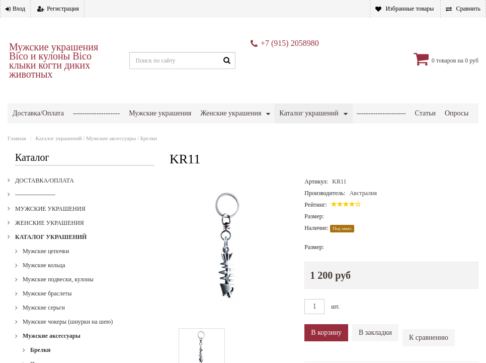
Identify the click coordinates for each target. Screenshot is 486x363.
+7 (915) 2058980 (290, 43)
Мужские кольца (44, 265)
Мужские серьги (44, 307)
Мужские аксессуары (111, 138)
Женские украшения (230, 113)
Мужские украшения (160, 113)
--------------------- (381, 113)
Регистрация (63, 8)
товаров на (449, 60)
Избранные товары (409, 8)
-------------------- (96, 113)
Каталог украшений (308, 113)
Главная (17, 138)
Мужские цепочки (46, 251)
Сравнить (468, 8)
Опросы (457, 113)
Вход (19, 8)
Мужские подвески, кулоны (58, 279)
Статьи (425, 113)
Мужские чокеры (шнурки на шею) (68, 321)
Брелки (148, 138)
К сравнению (428, 337)
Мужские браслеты (47, 293)
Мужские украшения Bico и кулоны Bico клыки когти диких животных (53, 60)
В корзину (326, 332)
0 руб (471, 60)
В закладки (375, 332)
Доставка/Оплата (38, 113)
